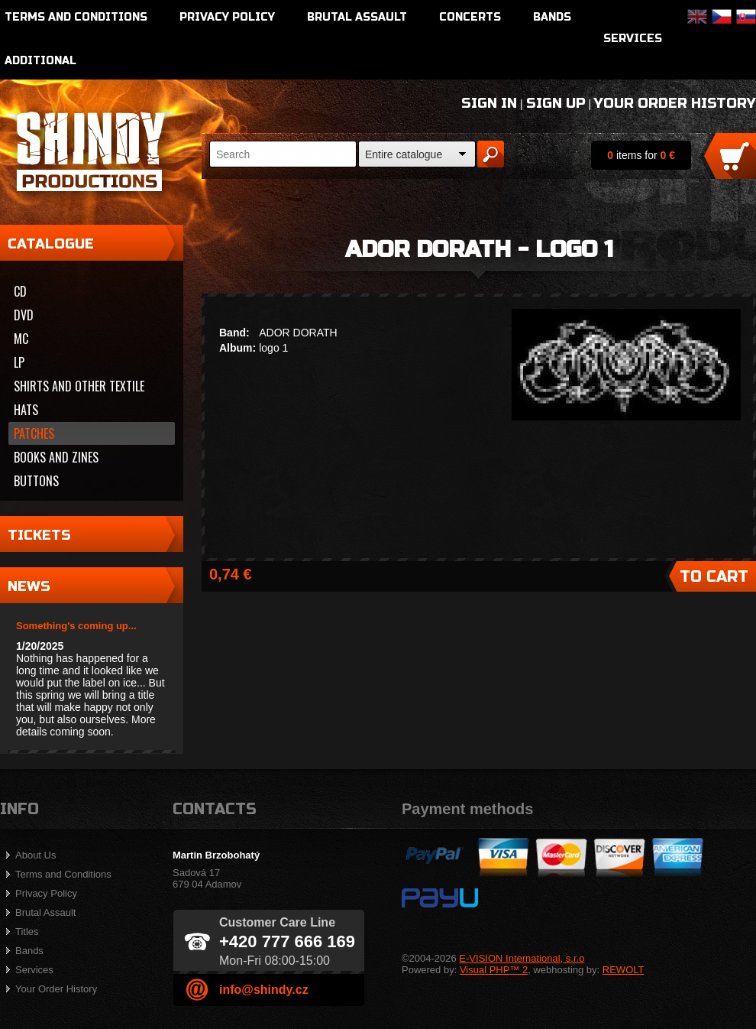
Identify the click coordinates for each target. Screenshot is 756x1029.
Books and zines (56, 457)
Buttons (36, 481)
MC (21, 338)
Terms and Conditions (76, 17)
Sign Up (556, 103)
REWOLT (624, 969)
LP (19, 362)
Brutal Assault (357, 17)
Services (632, 38)
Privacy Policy (227, 17)
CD (20, 291)
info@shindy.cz (264, 989)
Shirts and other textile (79, 386)
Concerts (470, 17)
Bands (552, 17)
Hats (26, 410)
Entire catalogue (403, 154)
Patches (34, 433)
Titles (27, 931)
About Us (35, 855)
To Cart (714, 576)
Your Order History (675, 103)
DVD (24, 315)
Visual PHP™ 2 (494, 969)
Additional (40, 60)
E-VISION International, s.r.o (521, 958)
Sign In (489, 103)
